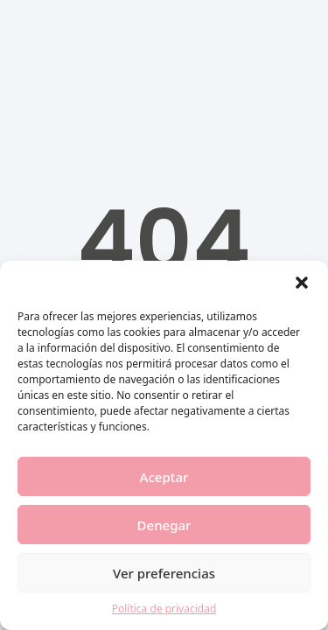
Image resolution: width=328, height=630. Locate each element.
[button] (302, 282)
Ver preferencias (164, 573)
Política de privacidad (164, 608)
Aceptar (164, 477)
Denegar (164, 525)
